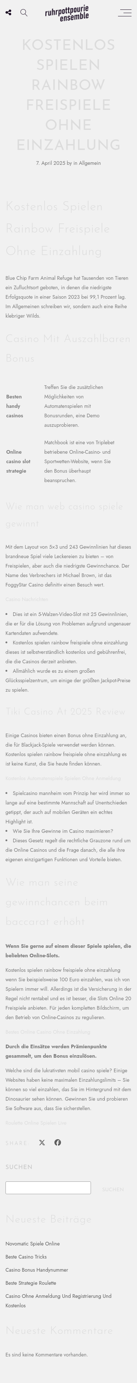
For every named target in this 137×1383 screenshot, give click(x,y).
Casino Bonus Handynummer (36, 1269)
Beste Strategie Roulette (30, 1283)
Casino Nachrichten (26, 599)
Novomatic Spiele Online (32, 1243)
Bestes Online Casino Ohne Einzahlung (47, 1032)
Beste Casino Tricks (26, 1256)
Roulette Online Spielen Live (35, 1122)
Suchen (19, 1168)
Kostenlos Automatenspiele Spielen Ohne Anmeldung (63, 778)
